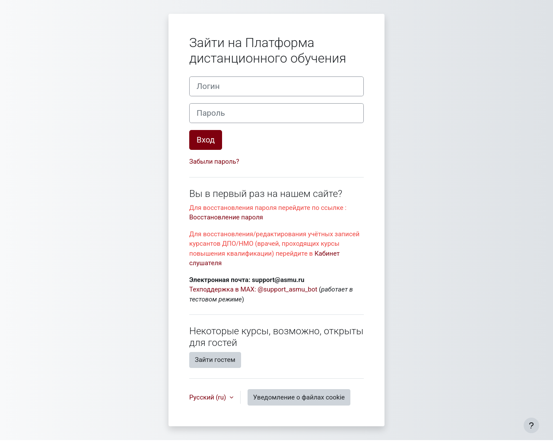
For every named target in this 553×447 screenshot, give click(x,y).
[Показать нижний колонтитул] (531, 425)
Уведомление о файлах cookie (299, 397)
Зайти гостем (215, 360)
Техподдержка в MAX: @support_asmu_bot (253, 289)
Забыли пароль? (214, 161)
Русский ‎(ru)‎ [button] (208, 397)
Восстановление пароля (226, 217)
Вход (206, 140)
